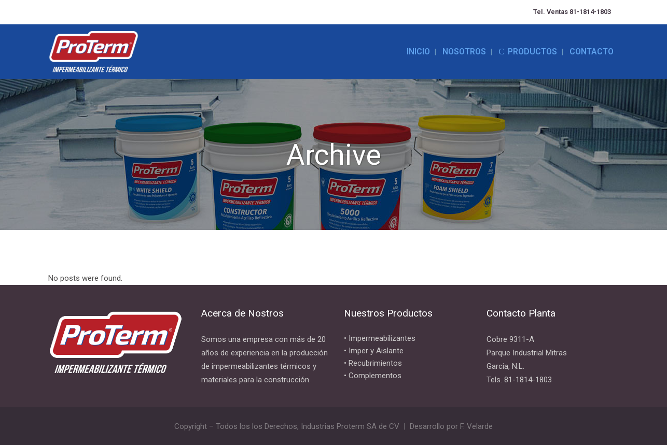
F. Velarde (476, 426)
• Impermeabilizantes (379, 338)
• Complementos (372, 375)
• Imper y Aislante (374, 350)
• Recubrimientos (373, 363)
